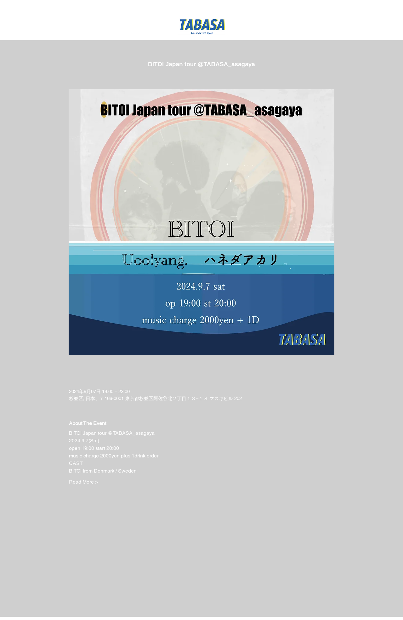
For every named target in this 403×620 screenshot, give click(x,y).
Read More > (83, 482)
